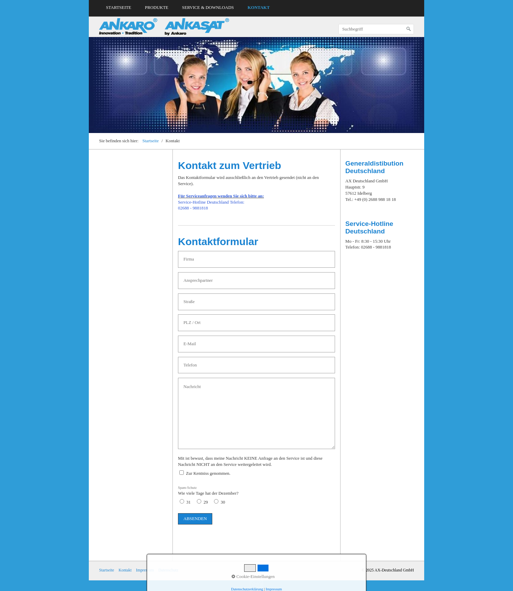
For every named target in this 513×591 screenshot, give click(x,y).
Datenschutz (168, 570)
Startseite (118, 7)
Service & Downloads (208, 7)
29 (205, 502)
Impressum (145, 570)
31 (188, 502)
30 (223, 502)
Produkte (156, 7)
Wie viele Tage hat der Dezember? (208, 491)
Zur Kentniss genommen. (208, 473)
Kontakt (259, 7)
